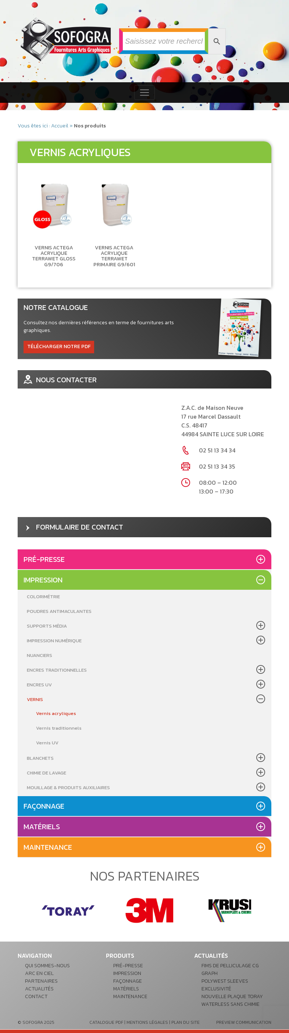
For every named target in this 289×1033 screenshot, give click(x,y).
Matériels (42, 826)
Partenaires (41, 981)
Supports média (47, 625)
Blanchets (40, 758)
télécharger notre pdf (58, 346)
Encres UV (39, 684)
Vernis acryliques (56, 713)
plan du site (185, 1022)
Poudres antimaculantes (59, 611)
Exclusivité (216, 989)
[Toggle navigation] (144, 92)
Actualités (39, 989)
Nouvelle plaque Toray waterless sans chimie (232, 1000)
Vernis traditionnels (59, 728)
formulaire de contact (73, 526)
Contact (36, 996)
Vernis (35, 699)
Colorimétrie (43, 596)
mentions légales (147, 1022)
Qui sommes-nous (47, 965)
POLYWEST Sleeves (224, 981)
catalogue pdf (106, 1022)
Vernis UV (47, 742)
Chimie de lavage (46, 772)
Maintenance (48, 847)
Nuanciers (39, 655)
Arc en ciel (39, 973)
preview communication (243, 1022)
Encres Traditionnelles (57, 670)
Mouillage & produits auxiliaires (68, 787)
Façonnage (44, 806)
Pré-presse (44, 559)
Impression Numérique (54, 640)
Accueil (59, 126)
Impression (43, 579)
